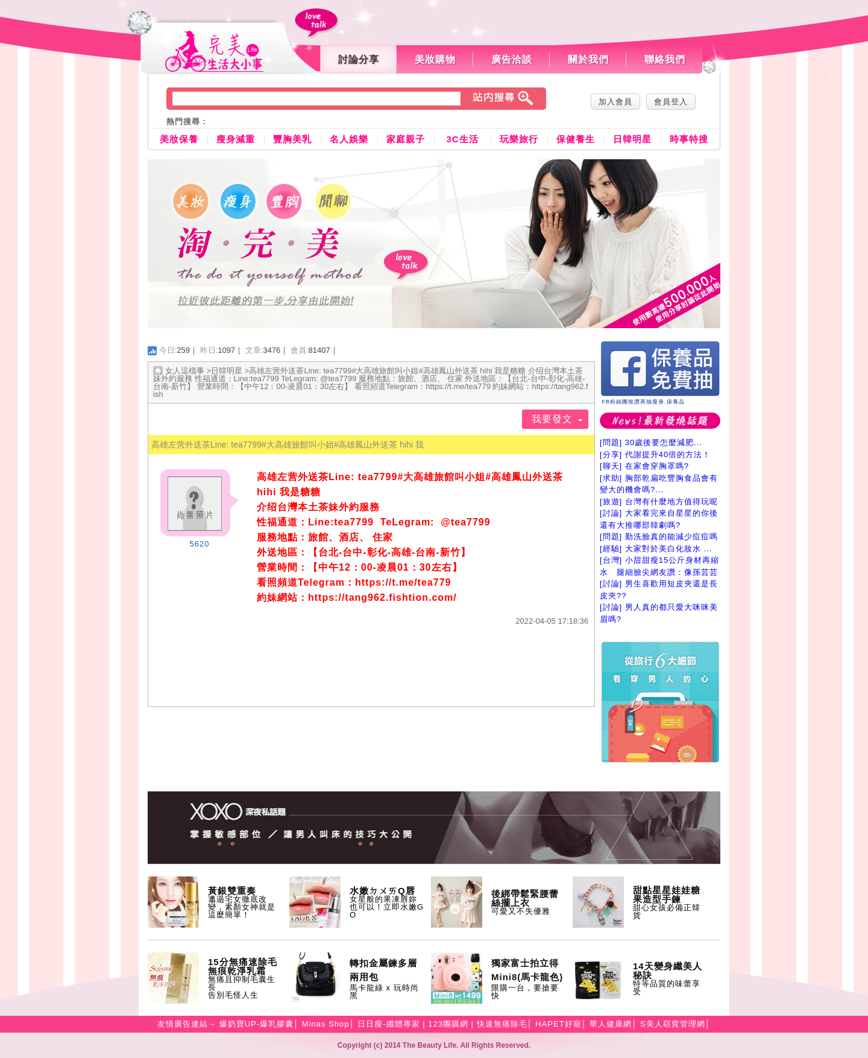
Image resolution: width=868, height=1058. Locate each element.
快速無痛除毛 (502, 1023)
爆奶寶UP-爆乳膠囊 (256, 1023)
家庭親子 (405, 139)
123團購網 (448, 1023)
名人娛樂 (349, 139)
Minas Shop (326, 1023)
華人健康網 (611, 1023)
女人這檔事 (184, 370)
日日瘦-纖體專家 (388, 1023)
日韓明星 (632, 139)
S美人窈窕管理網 (672, 1023)
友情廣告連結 (182, 1023)
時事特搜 (689, 139)
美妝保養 (179, 139)
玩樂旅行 (519, 139)
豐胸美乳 (292, 139)
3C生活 (462, 139)
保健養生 (575, 139)
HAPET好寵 (558, 1023)
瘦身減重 (235, 139)
